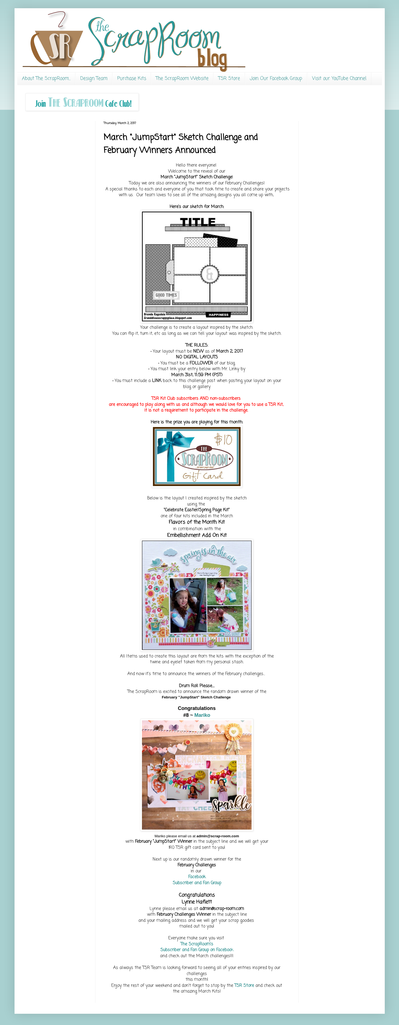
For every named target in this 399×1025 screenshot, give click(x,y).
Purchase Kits (131, 78)
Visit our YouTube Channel (339, 78)
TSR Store (229, 78)
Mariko (202, 715)
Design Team (93, 78)
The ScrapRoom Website (182, 78)
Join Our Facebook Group (276, 78)
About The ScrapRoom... (46, 78)
